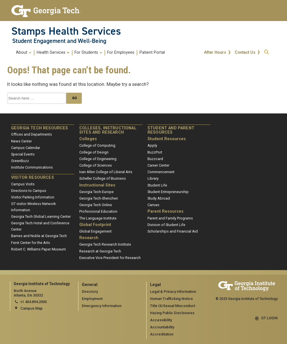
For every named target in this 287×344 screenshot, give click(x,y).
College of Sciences (95, 165)
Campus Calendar (25, 148)
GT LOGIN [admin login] (269, 318)
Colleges (88, 138)
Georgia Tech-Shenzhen (98, 198)
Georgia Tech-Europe (96, 192)
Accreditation (161, 334)
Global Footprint (95, 224)
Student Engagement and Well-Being (59, 41)
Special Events (23, 154)
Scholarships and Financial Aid (172, 231)
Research (88, 237)
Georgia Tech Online (95, 205)
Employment (92, 299)
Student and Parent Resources (170, 130)
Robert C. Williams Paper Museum (38, 249)
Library (153, 178)
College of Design (94, 152)
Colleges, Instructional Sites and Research (107, 130)
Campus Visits (23, 184)
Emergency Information (101, 306)
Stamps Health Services (66, 31)
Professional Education (98, 211)
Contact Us (246, 52)
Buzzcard (155, 159)
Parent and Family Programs (170, 218)
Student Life (157, 185)
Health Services (53, 52)
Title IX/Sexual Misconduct (172, 306)
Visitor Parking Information (32, 197)
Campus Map (31, 308)
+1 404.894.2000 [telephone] (33, 302)
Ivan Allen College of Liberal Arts (105, 172)
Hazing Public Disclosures (172, 313)
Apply (152, 145)
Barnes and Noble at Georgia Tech (39, 236)
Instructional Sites (97, 185)
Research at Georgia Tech (100, 251)
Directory (90, 291)
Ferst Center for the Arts (30, 243)
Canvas (153, 205)
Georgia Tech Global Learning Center (41, 216)
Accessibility (161, 320)
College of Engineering (98, 159)
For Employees (120, 52)
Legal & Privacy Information (173, 291)
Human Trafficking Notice (171, 299)
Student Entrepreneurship (168, 192)
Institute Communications (32, 167)
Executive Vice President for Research (110, 258)
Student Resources (166, 138)
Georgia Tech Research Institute (105, 244)
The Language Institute (98, 218)
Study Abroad (158, 198)
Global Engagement (95, 231)
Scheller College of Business (102, 178)
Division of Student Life (166, 225)
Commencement (160, 172)
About (24, 52)
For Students (88, 52)
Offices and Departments (31, 134)
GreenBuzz (20, 161)
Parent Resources (165, 211)
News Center (21, 141)
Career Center (158, 165)
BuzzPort (154, 152)
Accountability (162, 327)
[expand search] (266, 52)
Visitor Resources (32, 177)
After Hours (215, 52)
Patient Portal (152, 52)
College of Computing (97, 145)
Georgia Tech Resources (39, 128)
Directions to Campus (28, 190)
